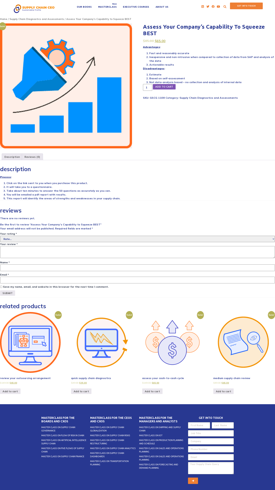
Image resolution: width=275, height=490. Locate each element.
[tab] (12, 156)
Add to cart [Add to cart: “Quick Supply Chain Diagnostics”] (81, 391)
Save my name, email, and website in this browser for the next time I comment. (56, 286)
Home (3, 19)
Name (5, 262)
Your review (9, 244)
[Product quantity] (147, 87)
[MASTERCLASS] (107, 7)
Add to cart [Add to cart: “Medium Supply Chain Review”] (223, 391)
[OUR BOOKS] (84, 7)
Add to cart (164, 87)
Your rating (8, 233)
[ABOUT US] (162, 7)
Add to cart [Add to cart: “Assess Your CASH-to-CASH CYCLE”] (152, 391)
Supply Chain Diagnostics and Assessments (37, 19)
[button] (225, 6)
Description (12, 156)
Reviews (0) (32, 156)
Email (4, 274)
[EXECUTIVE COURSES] (136, 7)
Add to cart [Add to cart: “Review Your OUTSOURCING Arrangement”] (10, 391)
